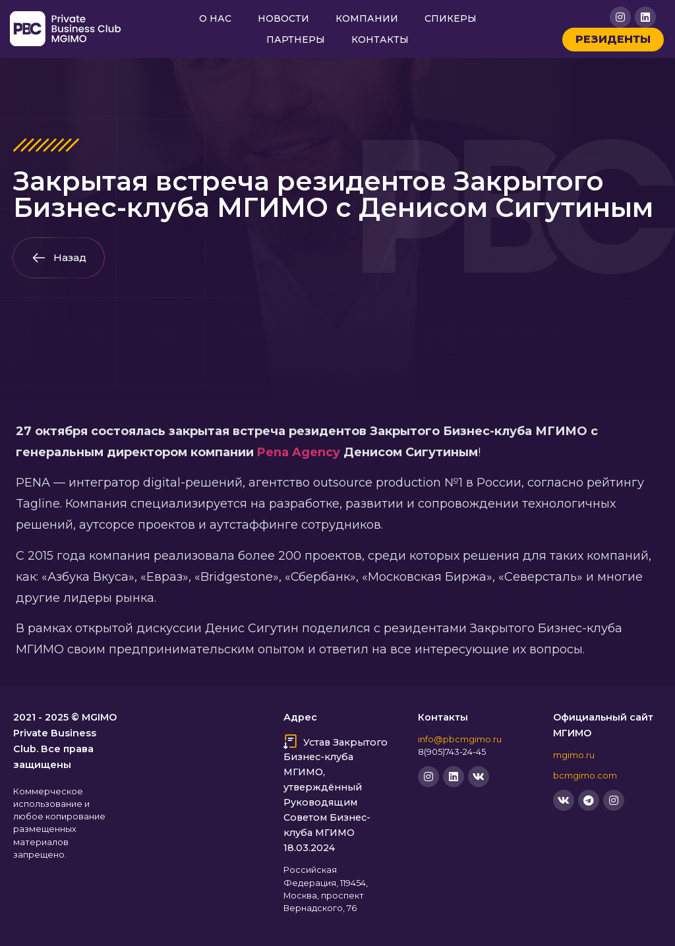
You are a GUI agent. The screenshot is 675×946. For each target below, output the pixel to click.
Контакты (380, 39)
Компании (367, 18)
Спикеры (451, 18)
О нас (215, 18)
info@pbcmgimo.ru (460, 739)
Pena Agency (298, 452)
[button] (58, 258)
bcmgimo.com (585, 776)
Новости (283, 18)
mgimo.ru (574, 755)
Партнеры (295, 39)
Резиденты (613, 39)
